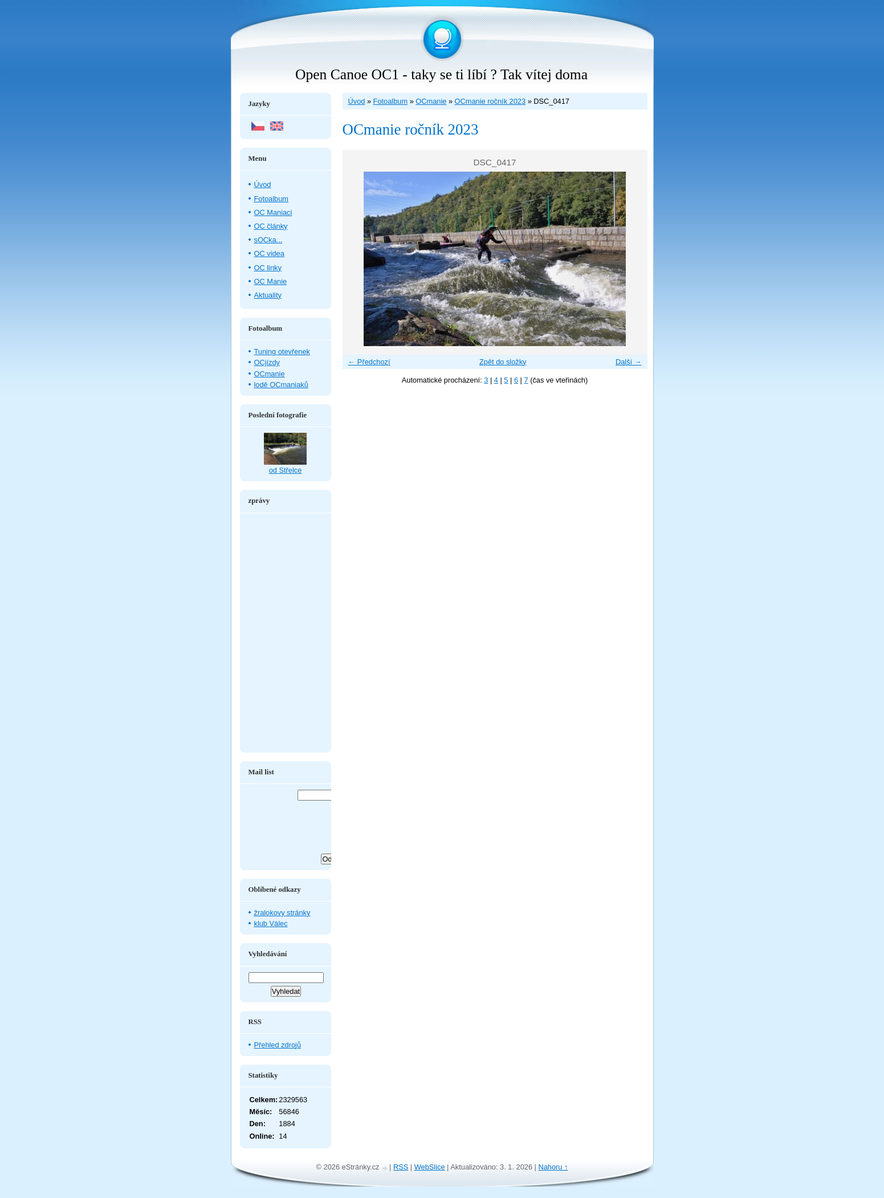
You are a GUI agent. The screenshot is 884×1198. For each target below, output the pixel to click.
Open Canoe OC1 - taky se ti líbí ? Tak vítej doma (441, 74)
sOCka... (268, 239)
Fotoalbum (390, 101)
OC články (271, 226)
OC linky (268, 267)
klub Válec (271, 923)
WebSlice (429, 1167)
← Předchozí (369, 362)
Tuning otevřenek (282, 351)
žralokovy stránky (282, 912)
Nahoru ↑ (553, 1167)
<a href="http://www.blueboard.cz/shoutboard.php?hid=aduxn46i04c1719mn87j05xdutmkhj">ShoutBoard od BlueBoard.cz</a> (286, 633)
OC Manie (270, 281)
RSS (400, 1167)
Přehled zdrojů (278, 1045)
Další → (629, 362)
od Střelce (285, 470)
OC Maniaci (273, 212)
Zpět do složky (503, 362)
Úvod (356, 101)
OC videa (269, 253)
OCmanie (430, 101)
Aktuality (268, 295)
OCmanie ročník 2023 (490, 101)
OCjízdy (267, 362)
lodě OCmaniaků (281, 384)
